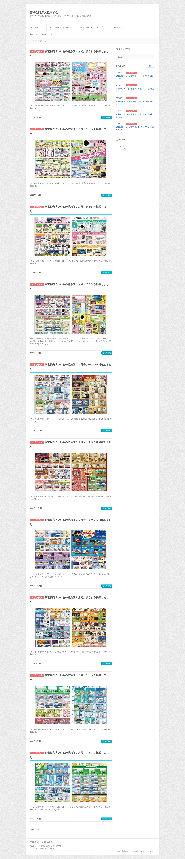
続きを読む (107, 117)
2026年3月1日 (35, 195)
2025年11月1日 (36, 508)
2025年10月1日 (36, 586)
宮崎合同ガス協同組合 (44, 12)
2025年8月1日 (35, 741)
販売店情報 (117, 27)
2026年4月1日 (35, 117)
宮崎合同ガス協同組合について (42, 34)
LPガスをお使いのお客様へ (61, 27)
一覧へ (150, 66)
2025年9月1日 (35, 663)
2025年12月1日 (36, 430)
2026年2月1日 (35, 273)
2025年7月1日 (35, 819)
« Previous (35, 829)
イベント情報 (121, 149)
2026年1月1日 (35, 353)
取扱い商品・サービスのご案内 (92, 27)
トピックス (120, 146)
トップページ (36, 27)
